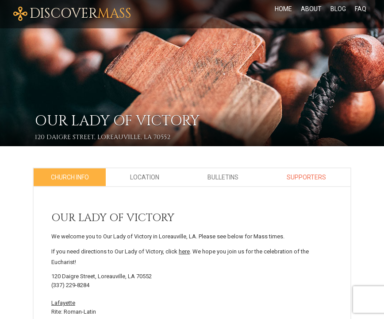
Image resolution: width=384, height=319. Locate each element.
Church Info (70, 177)
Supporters (306, 177)
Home (283, 8)
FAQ (360, 8)
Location (144, 177)
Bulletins (222, 177)
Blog (338, 8)
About (311, 8)
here (184, 251)
